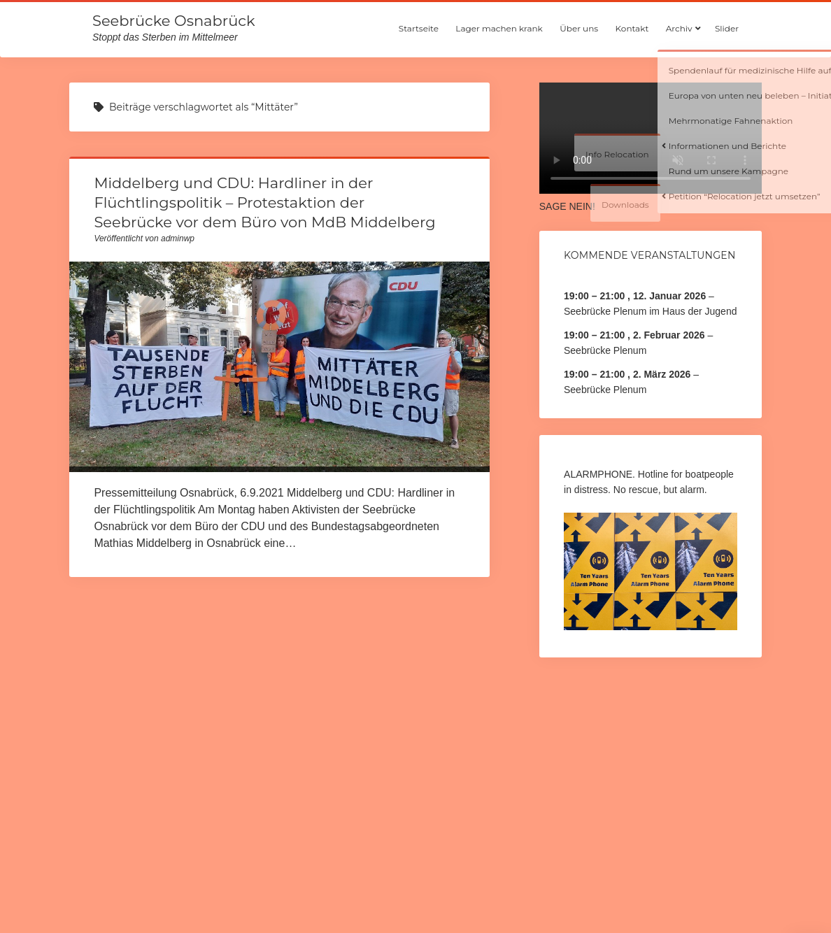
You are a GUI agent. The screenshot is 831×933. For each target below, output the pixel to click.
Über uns (579, 28)
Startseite (419, 28)
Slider (727, 28)
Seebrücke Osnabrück (173, 20)
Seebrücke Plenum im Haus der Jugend (650, 311)
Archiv (679, 28)
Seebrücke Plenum (605, 350)
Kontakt (632, 28)
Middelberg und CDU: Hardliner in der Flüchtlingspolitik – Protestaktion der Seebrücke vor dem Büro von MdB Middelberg (264, 202)
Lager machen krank (498, 28)
